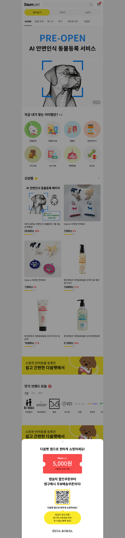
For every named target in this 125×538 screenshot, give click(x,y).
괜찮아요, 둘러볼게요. (62, 530)
